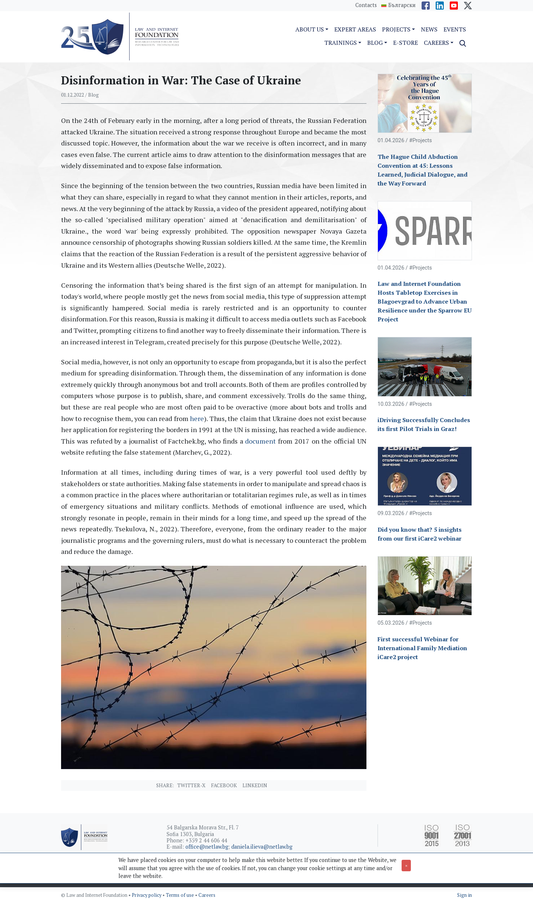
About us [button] (309, 29)
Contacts (366, 5)
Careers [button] (436, 43)
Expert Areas (355, 29)
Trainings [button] (340, 43)
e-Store (405, 43)
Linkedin (254, 785)
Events (454, 29)
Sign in (464, 895)
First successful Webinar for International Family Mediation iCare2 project (422, 648)
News (429, 29)
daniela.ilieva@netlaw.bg (261, 846)
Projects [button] (396, 29)
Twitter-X (191, 785)
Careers (206, 895)
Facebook (224, 785)
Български (402, 5)
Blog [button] (375, 43)
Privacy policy (147, 895)
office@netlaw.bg (206, 846)
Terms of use (180, 895)
